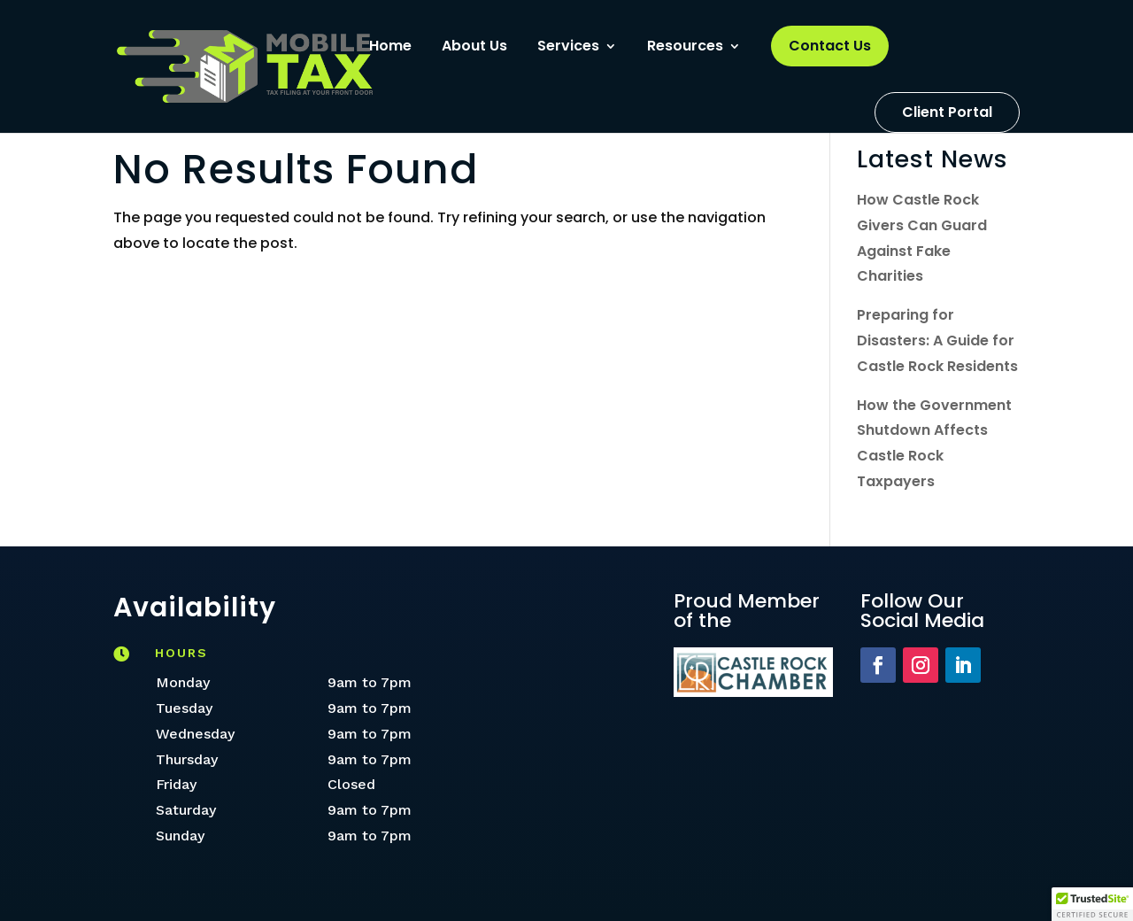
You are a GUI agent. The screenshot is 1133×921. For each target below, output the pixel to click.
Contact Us (830, 45)
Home (390, 48)
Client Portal (947, 112)
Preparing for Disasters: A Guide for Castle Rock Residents (937, 340)
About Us (474, 48)
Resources (685, 48)
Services (568, 48)
